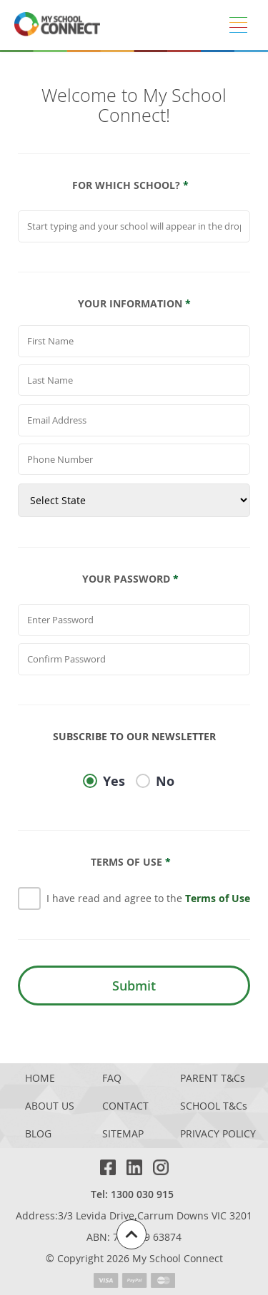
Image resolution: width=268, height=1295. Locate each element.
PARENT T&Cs (212, 1079)
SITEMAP (123, 1134)
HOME (40, 1079)
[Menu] (238, 25)
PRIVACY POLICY (218, 1134)
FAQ (111, 1079)
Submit (134, 985)
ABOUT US (49, 1106)
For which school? (130, 185)
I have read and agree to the (148, 898)
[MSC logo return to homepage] (57, 25)
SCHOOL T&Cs (213, 1106)
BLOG (38, 1134)
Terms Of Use (131, 862)
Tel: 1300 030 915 (132, 1194)
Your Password (130, 579)
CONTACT (125, 1106)
